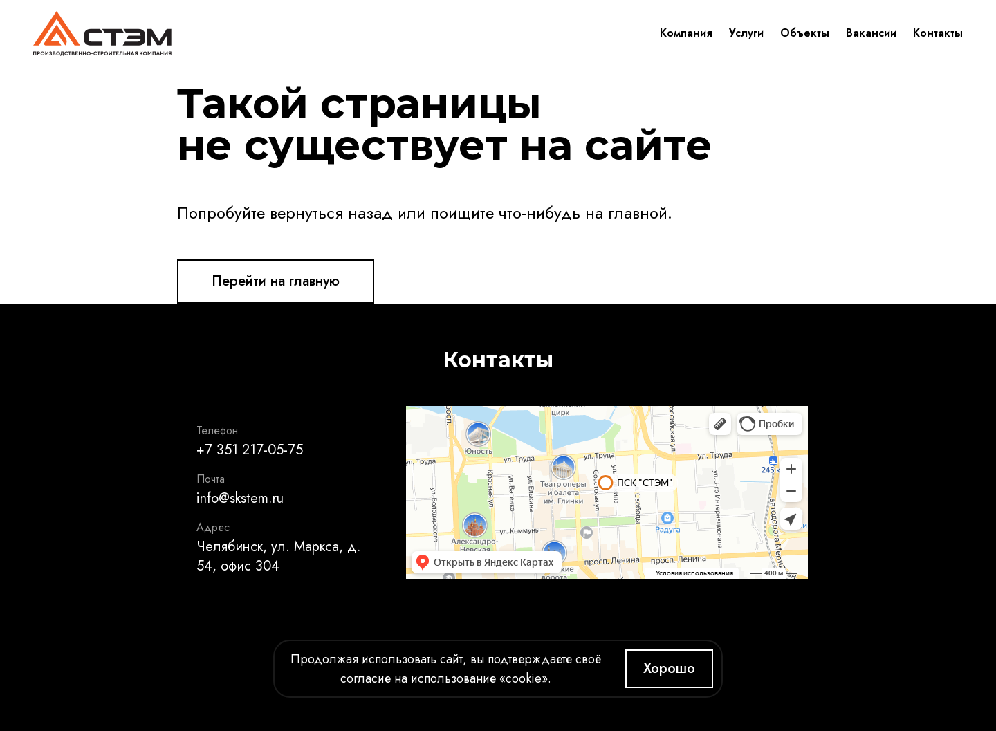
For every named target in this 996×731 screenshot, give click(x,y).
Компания (686, 33)
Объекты (804, 33)
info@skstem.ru (240, 498)
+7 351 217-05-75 (249, 450)
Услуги (746, 33)
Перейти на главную (276, 281)
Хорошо (669, 668)
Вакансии (871, 33)
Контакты (938, 33)
